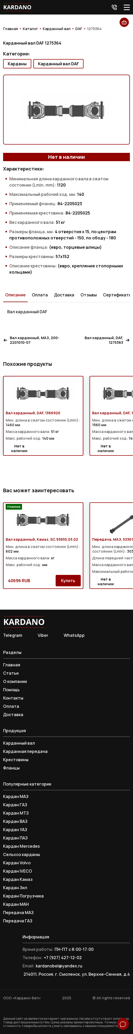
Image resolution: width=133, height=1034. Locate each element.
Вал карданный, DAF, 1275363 (107, 340)
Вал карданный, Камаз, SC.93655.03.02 (42, 539)
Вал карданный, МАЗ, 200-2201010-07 (31, 340)
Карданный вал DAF (58, 64)
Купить (68, 580)
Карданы (17, 64)
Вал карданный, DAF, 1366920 (33, 413)
